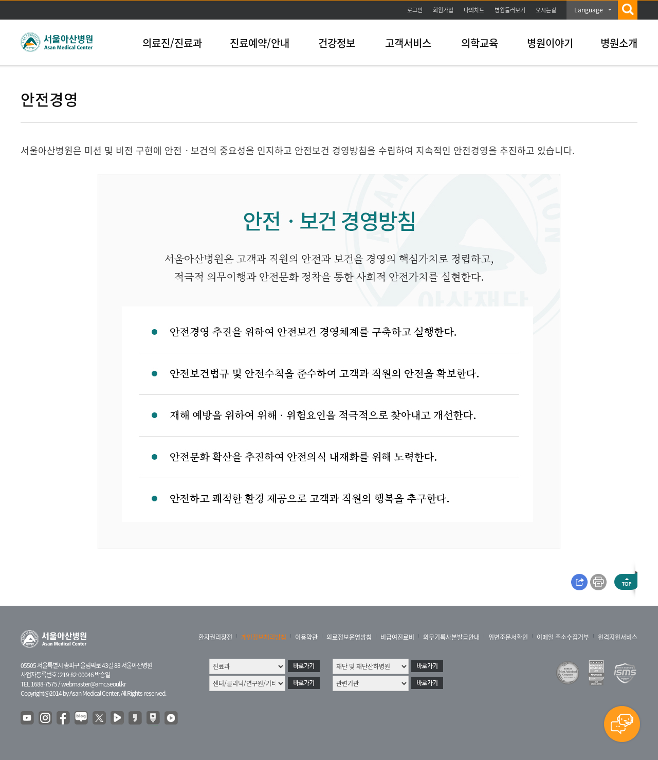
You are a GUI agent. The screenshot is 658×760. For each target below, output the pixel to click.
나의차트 (474, 10)
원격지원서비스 (617, 637)
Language (588, 9)
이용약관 (306, 637)
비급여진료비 (397, 637)
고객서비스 (408, 42)
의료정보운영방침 (349, 637)
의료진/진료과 (172, 42)
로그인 (415, 10)
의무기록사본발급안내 (451, 637)
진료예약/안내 (259, 42)
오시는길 (546, 10)
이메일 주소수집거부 (563, 637)
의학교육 (479, 42)
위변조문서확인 (508, 637)
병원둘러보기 (510, 10)
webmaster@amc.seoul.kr (93, 684)
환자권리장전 (215, 637)
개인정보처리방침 (263, 637)
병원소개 (618, 42)
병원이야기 (550, 42)
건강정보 (336, 42)
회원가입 (443, 10)
